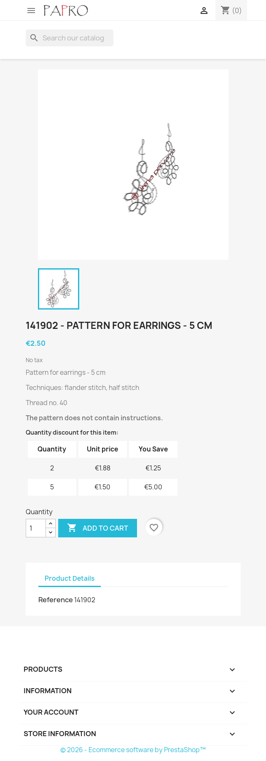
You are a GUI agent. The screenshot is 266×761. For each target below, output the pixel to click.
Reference (55, 599)
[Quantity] (36, 528)
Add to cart (97, 528)
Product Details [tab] (69, 578)
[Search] (69, 37)
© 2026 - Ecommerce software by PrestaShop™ (133, 749)
